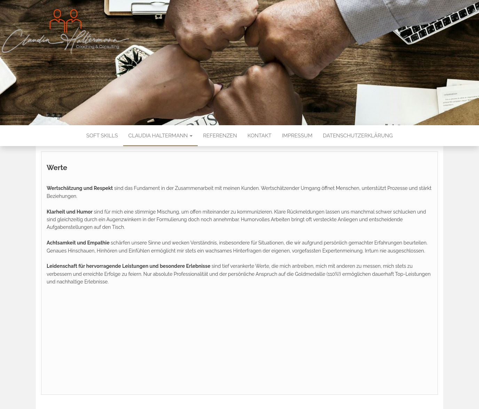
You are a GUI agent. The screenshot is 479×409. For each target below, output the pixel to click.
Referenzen (220, 136)
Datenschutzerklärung (358, 136)
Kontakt (260, 136)
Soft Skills (102, 136)
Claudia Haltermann (160, 136)
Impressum (297, 136)
